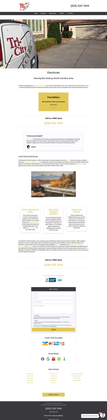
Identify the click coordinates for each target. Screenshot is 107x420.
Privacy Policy (45, 322)
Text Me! (37, 311)
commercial (21, 242)
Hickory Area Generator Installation (53, 207)
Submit (53, 325)
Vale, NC (53, 378)
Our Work (70, 14)
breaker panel (80, 159)
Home (35, 13)
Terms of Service (64, 416)
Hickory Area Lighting (76, 206)
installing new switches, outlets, (32, 157)
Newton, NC (53, 376)
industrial (29, 242)
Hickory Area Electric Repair (30, 206)
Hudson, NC (77, 373)
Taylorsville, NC (77, 376)
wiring (68, 156)
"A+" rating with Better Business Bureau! (53, 271)
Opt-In (36, 316)
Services (44, 14)
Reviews (62, 13)
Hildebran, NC (53, 373)
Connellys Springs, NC (77, 369)
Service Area (52, 13)
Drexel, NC (53, 371)
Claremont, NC (53, 369)
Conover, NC (30, 371)
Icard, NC (30, 376)
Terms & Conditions (53, 322)
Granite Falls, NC (77, 371)
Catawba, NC (30, 369)
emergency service (34, 218)
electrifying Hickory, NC (39, 81)
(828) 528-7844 (80, 5)
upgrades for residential (75, 240)
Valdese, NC (30, 378)
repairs (57, 240)
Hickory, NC (30, 373)
